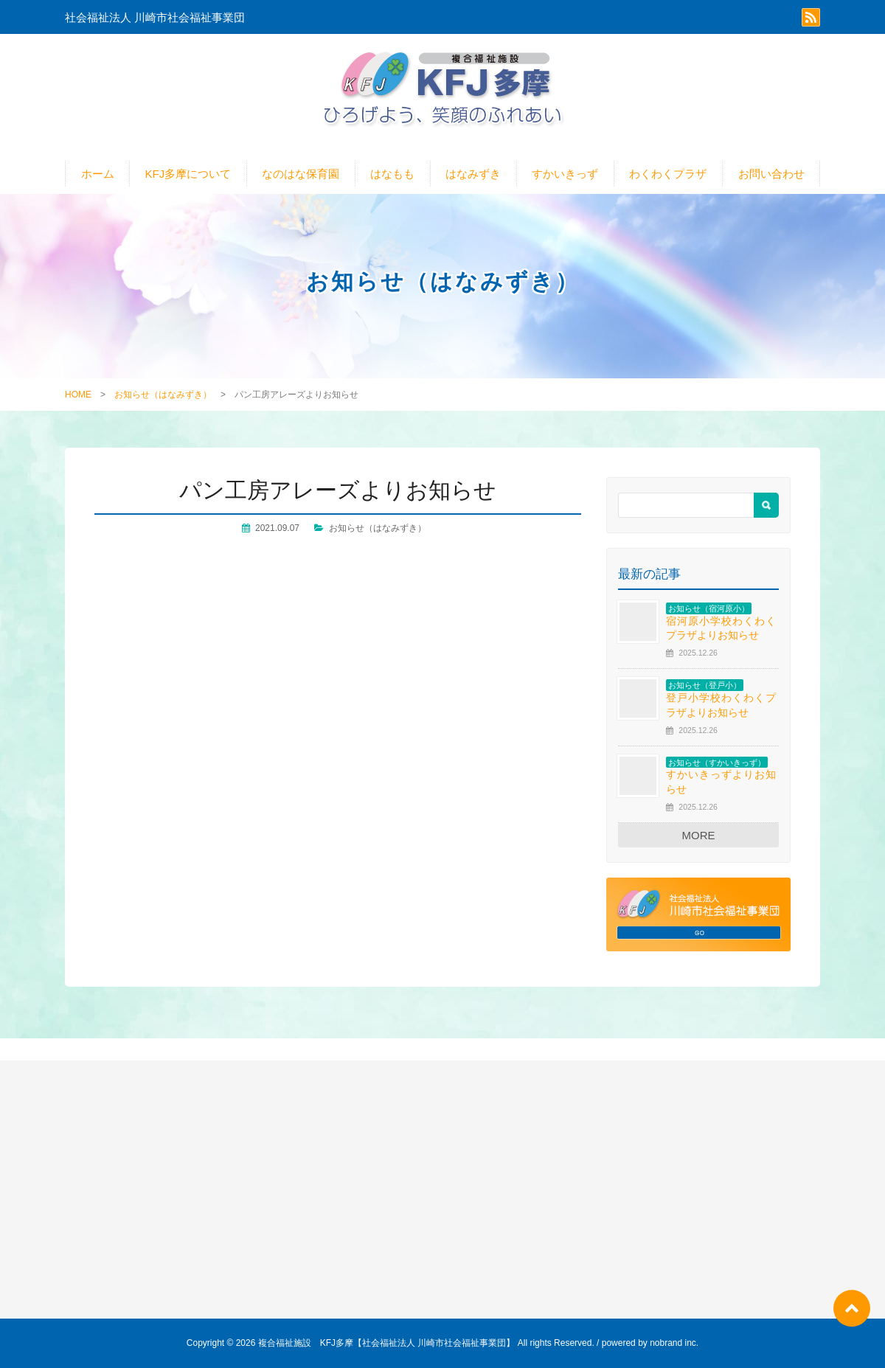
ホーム (97, 173)
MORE (698, 835)
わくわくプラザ (668, 173)
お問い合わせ (771, 173)
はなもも (392, 173)
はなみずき (473, 173)
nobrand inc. (674, 1343)
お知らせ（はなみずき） (163, 394)
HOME (78, 394)
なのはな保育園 (300, 173)
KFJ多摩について (188, 173)
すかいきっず (565, 173)
